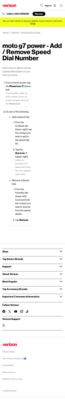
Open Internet (9, 372)
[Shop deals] (33, 23)
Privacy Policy (8, 352)
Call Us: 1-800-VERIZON (17, 14)
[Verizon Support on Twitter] (3, 325)
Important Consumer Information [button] (20, 296)
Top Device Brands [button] (12, 259)
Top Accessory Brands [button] (14, 289)
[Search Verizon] (41, 5)
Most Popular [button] (9, 281)
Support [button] (7, 266)
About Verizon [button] (10, 274)
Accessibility (8, 365)
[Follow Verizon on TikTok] (27, 311)
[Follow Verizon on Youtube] (15, 311)
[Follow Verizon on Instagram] (21, 311)
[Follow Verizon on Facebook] (3, 311)
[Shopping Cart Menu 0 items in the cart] (54, 5)
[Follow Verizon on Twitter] (9, 311)
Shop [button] (5, 251)
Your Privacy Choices (14, 358)
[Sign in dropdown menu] (48, 5)
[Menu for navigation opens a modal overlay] (61, 5)
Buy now (39, 14)
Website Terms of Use (12, 379)
